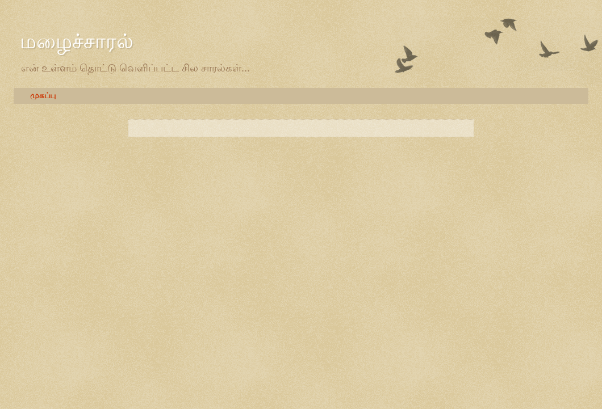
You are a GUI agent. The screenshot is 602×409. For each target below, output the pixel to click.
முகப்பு (43, 95)
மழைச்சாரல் (76, 41)
